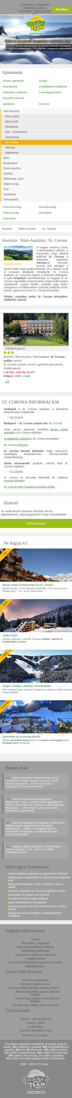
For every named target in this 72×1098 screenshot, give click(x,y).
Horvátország (47, 206)
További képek (12, 263)
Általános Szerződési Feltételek (35, 947)
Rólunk (35, 939)
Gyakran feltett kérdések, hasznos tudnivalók (35, 962)
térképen (22, 444)
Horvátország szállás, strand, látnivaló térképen (37, 1000)
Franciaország (12, 206)
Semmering (12, 137)
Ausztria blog (35, 1026)
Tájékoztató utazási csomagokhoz (35, 954)
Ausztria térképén (14, 480)
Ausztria (44, 103)
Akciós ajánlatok (13, 80)
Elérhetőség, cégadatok (35, 943)
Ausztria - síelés (35, 1022)
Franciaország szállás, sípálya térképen (35, 1005)
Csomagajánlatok (50, 92)
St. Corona (11, 142)
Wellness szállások (15, 92)
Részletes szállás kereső (35, 983)
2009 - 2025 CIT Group (34, 1064)
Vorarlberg (9, 194)
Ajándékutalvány (35, 966)
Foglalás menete (35, 958)
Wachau (10, 147)
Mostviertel (11, 126)
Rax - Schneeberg (16, 131)
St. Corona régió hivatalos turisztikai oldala (29, 486)
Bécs (6, 157)
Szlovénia (9, 218)
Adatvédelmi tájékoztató (35, 950)
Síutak (43, 80)
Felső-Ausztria (12, 168)
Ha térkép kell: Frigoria (35, 1035)
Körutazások (10, 199)
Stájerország (11, 183)
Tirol (6, 189)
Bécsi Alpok (12, 116)
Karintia (7, 173)
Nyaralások (10, 86)
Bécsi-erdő (11, 121)
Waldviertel (12, 152)
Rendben (61, 9)
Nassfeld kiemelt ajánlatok (13, 100)
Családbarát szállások (53, 86)
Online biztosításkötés (35, 980)
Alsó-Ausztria (11, 111)
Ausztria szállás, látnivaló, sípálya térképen (33, 987)
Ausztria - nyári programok (35, 1018)
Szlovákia (45, 212)
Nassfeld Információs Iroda (35, 1030)
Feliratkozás (36, 523)
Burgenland (10, 163)
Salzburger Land (13, 178)
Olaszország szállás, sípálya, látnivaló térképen (37, 993)
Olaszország (11, 212)
